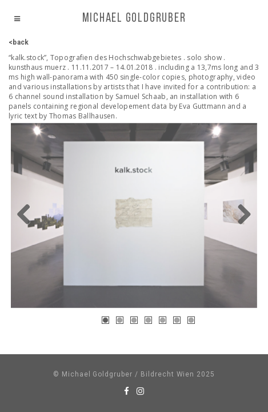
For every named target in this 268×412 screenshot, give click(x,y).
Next (240, 215)
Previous (28, 215)
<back (19, 42)
